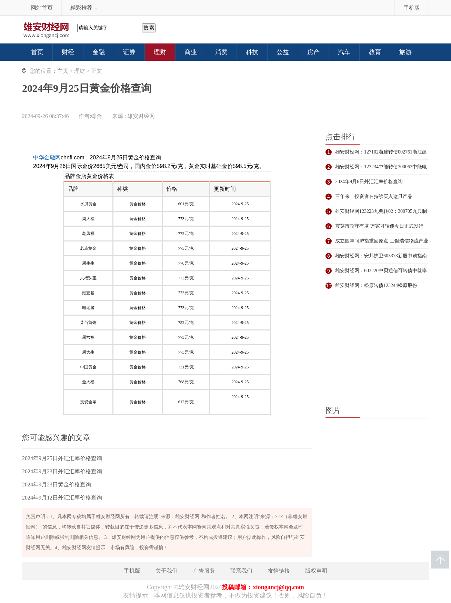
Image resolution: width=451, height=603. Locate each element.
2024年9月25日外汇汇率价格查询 (62, 458)
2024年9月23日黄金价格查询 (56, 484)
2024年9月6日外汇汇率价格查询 (369, 181)
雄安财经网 (141, 116)
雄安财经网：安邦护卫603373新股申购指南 (381, 255)
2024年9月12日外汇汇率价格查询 (62, 498)
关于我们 (167, 571)
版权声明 (316, 571)
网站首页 (42, 8)
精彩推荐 (81, 8)
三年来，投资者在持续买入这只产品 (373, 196)
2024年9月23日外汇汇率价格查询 (62, 471)
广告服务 (204, 571)
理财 (79, 71)
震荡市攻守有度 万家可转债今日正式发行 (379, 226)
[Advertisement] (167, 140)
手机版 (411, 8)
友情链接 (279, 571)
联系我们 (241, 571)
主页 (62, 71)
